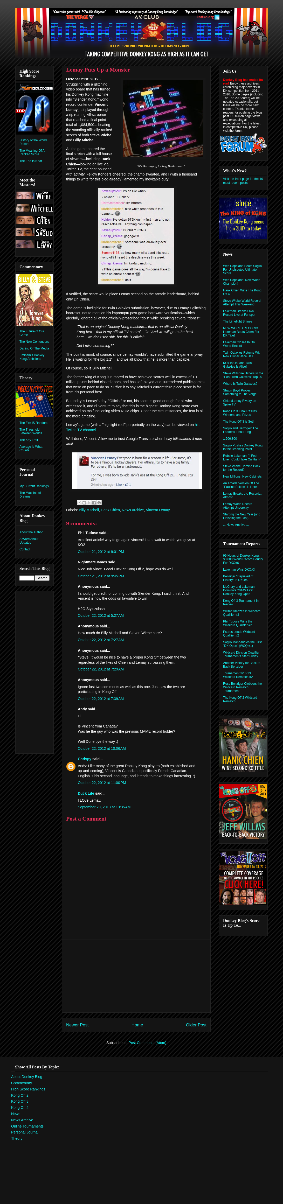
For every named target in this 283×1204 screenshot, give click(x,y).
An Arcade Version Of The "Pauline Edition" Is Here (241, 485)
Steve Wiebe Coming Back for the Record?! (241, 468)
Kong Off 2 (20, 1095)
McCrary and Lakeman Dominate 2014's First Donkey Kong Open (238, 590)
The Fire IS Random (33, 423)
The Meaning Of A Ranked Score (31, 152)
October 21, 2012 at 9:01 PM (101, 552)
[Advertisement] (136, 976)
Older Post (196, 1025)
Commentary (21, 1083)
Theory (17, 1138)
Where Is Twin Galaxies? (240, 384)
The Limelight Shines (237, 321)
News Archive (133, 510)
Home (137, 1025)
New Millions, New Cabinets (242, 476)
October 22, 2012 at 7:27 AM (101, 640)
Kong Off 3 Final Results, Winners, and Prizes (240, 413)
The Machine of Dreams (30, 494)
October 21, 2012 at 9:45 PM (101, 576)
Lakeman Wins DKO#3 (239, 569)
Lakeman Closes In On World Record (239, 344)
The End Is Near (30, 161)
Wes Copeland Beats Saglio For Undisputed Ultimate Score (242, 269)
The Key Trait (28, 440)
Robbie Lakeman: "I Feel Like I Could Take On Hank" (242, 457)
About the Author (31, 532)
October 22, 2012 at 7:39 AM (101, 699)
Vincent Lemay (158, 510)
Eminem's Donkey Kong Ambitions (31, 357)
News (15, 1114)
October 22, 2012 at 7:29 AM (101, 669)
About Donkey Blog (26, 1077)
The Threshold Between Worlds (30, 431)
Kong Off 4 (20, 1107)
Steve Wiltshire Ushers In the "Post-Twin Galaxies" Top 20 (243, 375)
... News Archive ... (236, 525)
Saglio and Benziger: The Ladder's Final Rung (240, 430)
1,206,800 (230, 438)
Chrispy (84, 759)
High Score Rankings (28, 1089)
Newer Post (77, 1025)
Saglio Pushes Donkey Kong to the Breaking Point (243, 447)
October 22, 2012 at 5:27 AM (101, 615)
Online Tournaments (27, 1126)
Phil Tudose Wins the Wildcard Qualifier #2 (237, 623)
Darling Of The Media (34, 348)
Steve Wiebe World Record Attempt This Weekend (242, 302)
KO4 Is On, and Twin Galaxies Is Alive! (237, 364)
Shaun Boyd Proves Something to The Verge (240, 392)
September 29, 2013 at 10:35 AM (104, 807)
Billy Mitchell (89, 510)
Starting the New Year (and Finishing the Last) (241, 516)
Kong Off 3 (20, 1101)
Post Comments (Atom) (147, 1043)
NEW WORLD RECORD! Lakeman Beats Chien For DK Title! (241, 331)
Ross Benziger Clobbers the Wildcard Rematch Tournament (242, 687)
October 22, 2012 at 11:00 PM (102, 783)
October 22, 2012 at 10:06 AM (102, 748)
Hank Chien (110, 510)
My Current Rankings (34, 486)
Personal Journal (24, 1132)
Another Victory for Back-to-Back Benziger (242, 664)
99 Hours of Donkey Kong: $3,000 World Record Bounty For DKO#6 (243, 559)
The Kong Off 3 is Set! (238, 421)
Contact (24, 549)
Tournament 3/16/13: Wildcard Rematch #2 (238, 675)
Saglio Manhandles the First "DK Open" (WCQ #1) (242, 644)
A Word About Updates (28, 540)
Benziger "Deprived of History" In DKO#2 (238, 578)
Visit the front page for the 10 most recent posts (243, 180)
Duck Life (86, 793)
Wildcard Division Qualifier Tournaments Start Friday (241, 654)
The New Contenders (34, 342)
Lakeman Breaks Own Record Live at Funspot (239, 313)
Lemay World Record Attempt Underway (237, 505)
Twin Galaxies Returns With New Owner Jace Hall (242, 354)
